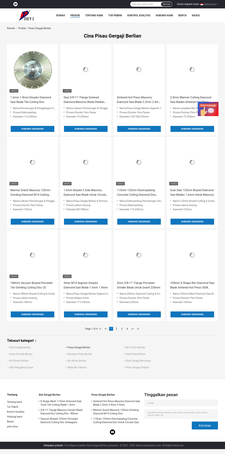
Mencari (166, 4)
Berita (182, 15)
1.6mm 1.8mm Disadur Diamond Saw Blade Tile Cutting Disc (30, 100)
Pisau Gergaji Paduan (137, 367)
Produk (75, 15)
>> (132, 328)
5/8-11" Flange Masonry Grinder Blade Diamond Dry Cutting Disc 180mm (61, 412)
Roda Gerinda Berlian (21, 354)
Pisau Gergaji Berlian (79, 347)
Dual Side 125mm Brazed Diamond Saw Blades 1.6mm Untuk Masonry (192, 192)
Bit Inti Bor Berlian (135, 347)
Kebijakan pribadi (53, 445)
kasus (196, 15)
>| (138, 328)
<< (106, 328)
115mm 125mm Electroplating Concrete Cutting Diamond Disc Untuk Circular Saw (136, 193)
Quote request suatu (188, 4)
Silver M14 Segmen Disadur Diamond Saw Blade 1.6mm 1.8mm (86, 285)
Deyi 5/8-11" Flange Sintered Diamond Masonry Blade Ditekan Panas (84, 100)
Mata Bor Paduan (77, 367)
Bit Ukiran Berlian (77, 360)
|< (100, 328)
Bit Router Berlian (19, 360)
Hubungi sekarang (32, 128)
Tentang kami (94, 15)
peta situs (12, 426)
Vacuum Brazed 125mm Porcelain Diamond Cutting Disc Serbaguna (59, 420)
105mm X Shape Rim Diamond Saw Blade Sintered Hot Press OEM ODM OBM (192, 285)
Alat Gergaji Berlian (20, 347)
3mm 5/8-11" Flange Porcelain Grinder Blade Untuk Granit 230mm (138, 285)
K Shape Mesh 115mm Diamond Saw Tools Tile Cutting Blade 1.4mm (60, 403)
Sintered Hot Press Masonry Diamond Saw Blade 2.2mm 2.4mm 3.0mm (139, 100)
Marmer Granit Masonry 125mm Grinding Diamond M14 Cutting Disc (30, 193)
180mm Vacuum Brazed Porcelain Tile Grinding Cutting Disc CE (31, 285)
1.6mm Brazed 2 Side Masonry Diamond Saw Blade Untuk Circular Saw (85, 193)
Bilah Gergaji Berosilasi (138, 360)
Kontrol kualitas (138, 15)
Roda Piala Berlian (136, 354)
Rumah (60, 15)
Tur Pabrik (115, 15)
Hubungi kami (164, 15)
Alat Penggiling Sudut (21, 367)
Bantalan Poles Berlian (80, 354)
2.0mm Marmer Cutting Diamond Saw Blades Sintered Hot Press (190, 100)
